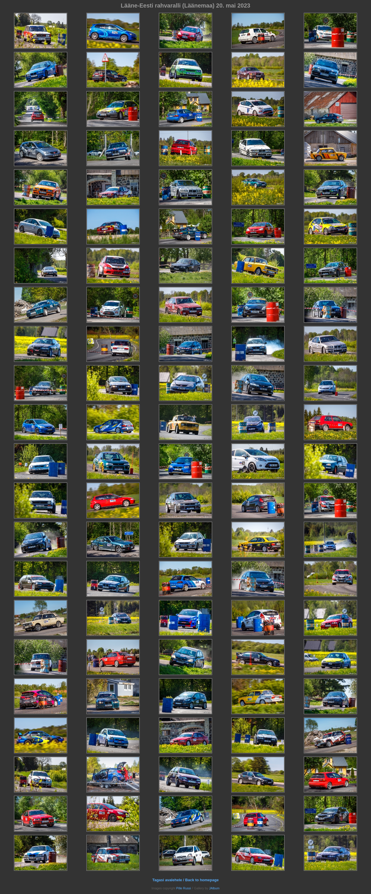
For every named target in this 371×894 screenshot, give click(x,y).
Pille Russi (183, 888)
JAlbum (214, 888)
